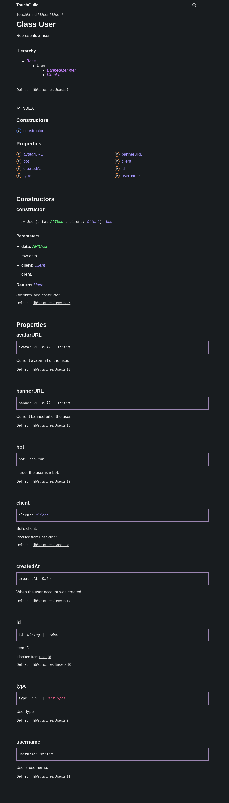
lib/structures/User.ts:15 (51, 425)
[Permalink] (49, 209)
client (52, 537)
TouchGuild (27, 5)
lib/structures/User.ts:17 (51, 601)
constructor (50, 295)
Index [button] (25, 108)
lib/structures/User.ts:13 (51, 369)
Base (31, 61)
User (44, 14)
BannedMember (61, 70)
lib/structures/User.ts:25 (51, 303)
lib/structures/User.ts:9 (51, 720)
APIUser (57, 222)
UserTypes (56, 698)
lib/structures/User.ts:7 (51, 89)
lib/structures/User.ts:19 (51, 481)
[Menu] (208, 5)
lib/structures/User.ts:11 (51, 776)
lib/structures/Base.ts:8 (51, 545)
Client (93, 222)
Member (54, 75)
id (49, 657)
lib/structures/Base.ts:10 (52, 664)
